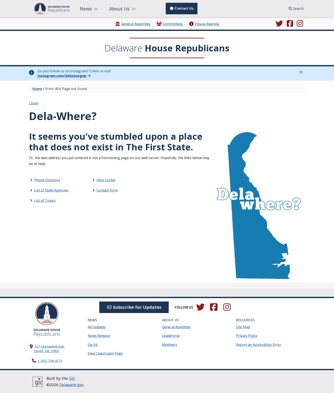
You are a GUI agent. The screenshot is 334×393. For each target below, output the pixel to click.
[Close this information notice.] (301, 72)
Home (37, 88)
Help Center (106, 180)
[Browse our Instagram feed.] (300, 24)
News (89, 8)
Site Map (243, 327)
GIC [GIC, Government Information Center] (72, 378)
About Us (123, 8)
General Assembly (132, 23)
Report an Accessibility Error (258, 344)
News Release (99, 335)
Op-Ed (93, 344)
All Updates (97, 327)
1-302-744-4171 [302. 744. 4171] (50, 360)
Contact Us (182, 8)
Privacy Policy (246, 335)
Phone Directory (47, 180)
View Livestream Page (105, 353)
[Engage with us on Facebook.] (290, 24)
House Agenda (204, 23)
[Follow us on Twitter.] (279, 24)
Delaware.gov (71, 384)
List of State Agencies (51, 190)
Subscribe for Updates (134, 307)
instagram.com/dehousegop (61, 75)
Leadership (171, 335)
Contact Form (107, 190)
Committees (169, 23)
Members (169, 344)
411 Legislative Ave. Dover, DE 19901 (49, 348)
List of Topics (45, 200)
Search (296, 8)
